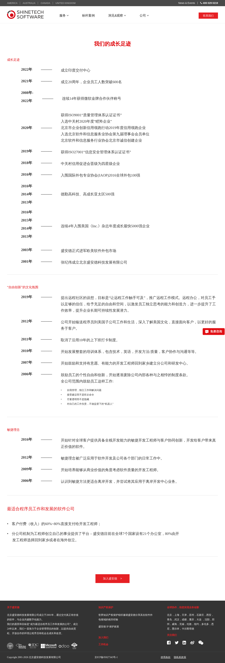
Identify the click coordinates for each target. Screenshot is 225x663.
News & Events (186, 3)
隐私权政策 (180, 657)
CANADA (45, 3)
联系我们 (208, 15)
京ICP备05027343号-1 (106, 657)
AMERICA (12, 3)
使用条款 (166, 657)
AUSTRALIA (29, 3)
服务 (64, 15)
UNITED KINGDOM (66, 3)
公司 (144, 15)
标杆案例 (88, 15)
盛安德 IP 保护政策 (108, 626)
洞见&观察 (117, 15)
